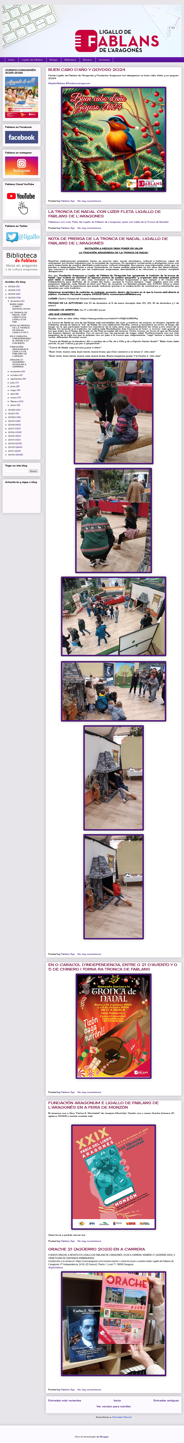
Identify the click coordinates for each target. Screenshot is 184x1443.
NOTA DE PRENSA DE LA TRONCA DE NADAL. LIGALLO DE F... (20, 329)
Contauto (104, 59)
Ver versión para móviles (114, 1406)
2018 (11, 425)
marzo (13, 397)
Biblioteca (70, 59)
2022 (12, 410)
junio (13, 386)
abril (12, 394)
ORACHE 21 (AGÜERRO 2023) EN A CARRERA (96, 1249)
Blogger (104, 1436)
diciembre (15, 301)
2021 (11, 413)
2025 (12, 290)
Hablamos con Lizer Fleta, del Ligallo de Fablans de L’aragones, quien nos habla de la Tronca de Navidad (108, 222)
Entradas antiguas (166, 1400)
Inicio (117, 1400)
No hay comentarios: (90, 201)
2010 (12, 454)
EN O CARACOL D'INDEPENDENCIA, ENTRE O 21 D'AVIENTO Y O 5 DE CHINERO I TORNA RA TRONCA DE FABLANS (112, 966)
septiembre (16, 379)
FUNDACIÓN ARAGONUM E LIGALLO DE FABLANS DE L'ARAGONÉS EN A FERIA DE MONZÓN (103, 1105)
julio (13, 382)
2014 (11, 440)
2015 (11, 436)
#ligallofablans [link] (56, 83)
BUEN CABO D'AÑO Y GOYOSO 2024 (86, 69)
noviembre (16, 371)
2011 (11, 451)
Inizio (11, 59)
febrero (14, 401)
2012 (11, 447)
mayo (13, 390)
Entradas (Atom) (121, 1417)
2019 (11, 421)
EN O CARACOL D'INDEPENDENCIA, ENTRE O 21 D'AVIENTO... (20, 339)
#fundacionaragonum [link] (78, 83)
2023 (12, 297)
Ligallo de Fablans (32, 59)
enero (13, 405)
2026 (12, 286)
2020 (12, 417)
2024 (12, 294)
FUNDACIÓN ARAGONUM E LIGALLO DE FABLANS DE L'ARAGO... (19, 351)
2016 (11, 432)
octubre (14, 375)
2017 (11, 428)
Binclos (87, 59)
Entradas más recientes (64, 1400)
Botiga (53, 59)
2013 (11, 443)
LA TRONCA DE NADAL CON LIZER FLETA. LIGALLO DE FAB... (18, 317)
